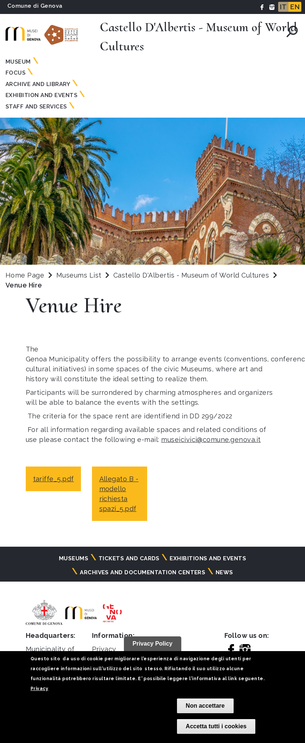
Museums (73, 558)
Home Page (25, 275)
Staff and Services (36, 106)
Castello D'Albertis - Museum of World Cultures (192, 275)
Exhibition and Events (41, 95)
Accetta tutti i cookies (216, 726)
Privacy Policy (152, 643)
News (224, 572)
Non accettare (205, 706)
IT (283, 7)
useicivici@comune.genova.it (214, 439)
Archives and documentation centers (142, 572)
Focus (15, 72)
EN (294, 7)
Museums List (79, 275)
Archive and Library (38, 84)
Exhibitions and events (208, 558)
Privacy (39, 688)
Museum (18, 61)
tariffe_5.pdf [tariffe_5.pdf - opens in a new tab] (53, 479)
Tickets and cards (129, 558)
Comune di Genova (35, 6)
